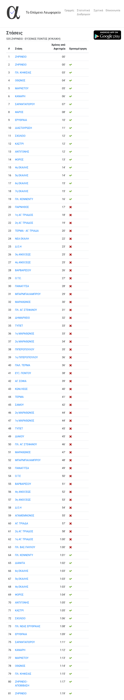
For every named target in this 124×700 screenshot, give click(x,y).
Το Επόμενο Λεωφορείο (43, 12)
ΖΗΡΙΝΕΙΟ (20, 56)
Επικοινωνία (113, 10)
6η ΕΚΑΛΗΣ (21, 183)
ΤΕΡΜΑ (19, 396)
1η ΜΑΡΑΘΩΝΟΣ (24, 333)
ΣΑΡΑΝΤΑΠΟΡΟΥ (25, 104)
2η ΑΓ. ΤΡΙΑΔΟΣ (24, 222)
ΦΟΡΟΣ (19, 159)
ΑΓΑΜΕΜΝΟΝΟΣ (24, 515)
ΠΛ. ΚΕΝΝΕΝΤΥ (24, 199)
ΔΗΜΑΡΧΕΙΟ (22, 317)
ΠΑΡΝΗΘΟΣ (22, 207)
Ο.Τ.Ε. (18, 278)
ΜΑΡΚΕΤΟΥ (21, 88)
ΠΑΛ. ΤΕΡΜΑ (22, 365)
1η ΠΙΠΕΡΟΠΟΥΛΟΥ (26, 357)
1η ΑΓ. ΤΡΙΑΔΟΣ (24, 214)
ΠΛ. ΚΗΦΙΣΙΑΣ (23, 72)
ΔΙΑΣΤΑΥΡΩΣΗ (23, 127)
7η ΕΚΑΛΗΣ (21, 191)
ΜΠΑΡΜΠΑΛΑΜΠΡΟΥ (28, 294)
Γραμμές (69, 10)
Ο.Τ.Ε (18, 476)
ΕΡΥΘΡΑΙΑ (21, 120)
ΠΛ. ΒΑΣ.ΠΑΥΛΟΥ (25, 547)
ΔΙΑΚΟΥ (19, 436)
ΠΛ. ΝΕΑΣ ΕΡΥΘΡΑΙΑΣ (27, 626)
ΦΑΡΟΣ (19, 112)
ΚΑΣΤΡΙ (19, 143)
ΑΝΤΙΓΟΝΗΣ (22, 151)
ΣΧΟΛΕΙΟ (20, 135)
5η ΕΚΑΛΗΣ (21, 175)
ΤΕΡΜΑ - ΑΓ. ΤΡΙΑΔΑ (27, 230)
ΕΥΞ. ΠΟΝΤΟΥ (23, 373)
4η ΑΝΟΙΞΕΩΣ (23, 262)
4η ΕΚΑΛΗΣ (21, 167)
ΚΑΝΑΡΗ (20, 96)
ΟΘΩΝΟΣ (20, 80)
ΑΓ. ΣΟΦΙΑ (20, 381)
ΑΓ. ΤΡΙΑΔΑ (21, 523)
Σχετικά (98, 10)
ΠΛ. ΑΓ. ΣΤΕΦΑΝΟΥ (26, 309)
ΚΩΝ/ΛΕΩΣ (21, 389)
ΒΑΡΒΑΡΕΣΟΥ (23, 270)
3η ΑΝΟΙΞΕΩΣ (23, 254)
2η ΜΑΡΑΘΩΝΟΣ (24, 341)
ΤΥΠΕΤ (19, 325)
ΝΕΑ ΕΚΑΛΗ (22, 238)
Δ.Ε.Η (18, 246)
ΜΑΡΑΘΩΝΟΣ (23, 302)
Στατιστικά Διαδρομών (83, 12)
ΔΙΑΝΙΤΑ (20, 563)
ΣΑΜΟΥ (19, 404)
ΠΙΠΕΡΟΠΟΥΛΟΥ (24, 349)
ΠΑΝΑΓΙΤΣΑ (22, 286)
